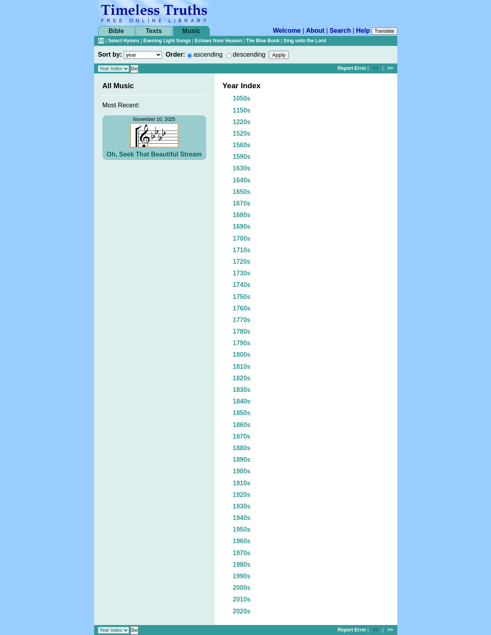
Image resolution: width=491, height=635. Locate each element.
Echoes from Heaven (218, 41)
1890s (242, 459)
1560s (242, 145)
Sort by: (110, 54)
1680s (242, 215)
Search (340, 30)
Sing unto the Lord (305, 41)
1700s (242, 238)
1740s (242, 284)
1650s (242, 191)
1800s (242, 354)
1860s (242, 424)
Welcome (287, 30)
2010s (242, 599)
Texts (154, 31)
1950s (242, 529)
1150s (242, 110)
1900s (242, 471)
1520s (242, 133)
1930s (242, 506)
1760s (242, 308)
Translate (384, 31)
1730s (242, 273)
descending (249, 54)
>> (390, 68)
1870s (242, 436)
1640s (242, 180)
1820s (242, 378)
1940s (242, 517)
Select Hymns (124, 41)
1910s (242, 483)
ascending (208, 54)
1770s (242, 320)
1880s (242, 448)
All (101, 41)
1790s (242, 343)
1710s (242, 250)
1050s (242, 98)
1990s (242, 576)
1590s (242, 156)
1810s (242, 366)
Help (363, 30)
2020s (242, 611)
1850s (242, 412)
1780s (242, 331)
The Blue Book (263, 41)
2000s (242, 587)
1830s (242, 389)
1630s (242, 168)
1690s (242, 226)
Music (191, 31)
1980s (242, 564)
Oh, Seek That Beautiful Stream (153, 154)
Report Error (352, 68)
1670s (242, 203)
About (315, 30)
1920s (242, 494)
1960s (242, 541)
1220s (242, 122)
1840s (242, 401)
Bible (116, 31)
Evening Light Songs (167, 41)
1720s (242, 261)
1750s (242, 296)
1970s (242, 553)
